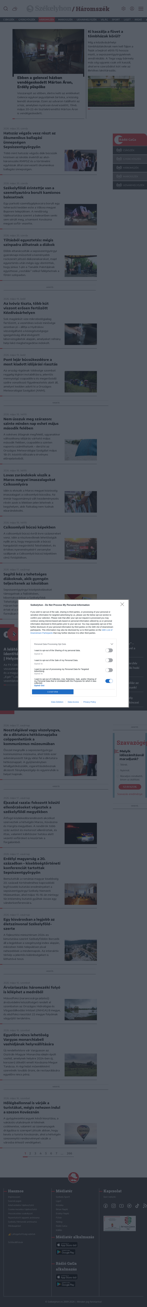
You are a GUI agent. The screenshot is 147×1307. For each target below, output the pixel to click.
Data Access (73, 702)
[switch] (109, 650)
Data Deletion (57, 702)
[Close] (123, 605)
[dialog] (73, 653)
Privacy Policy (89, 702)
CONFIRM (52, 692)
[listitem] (73, 644)
